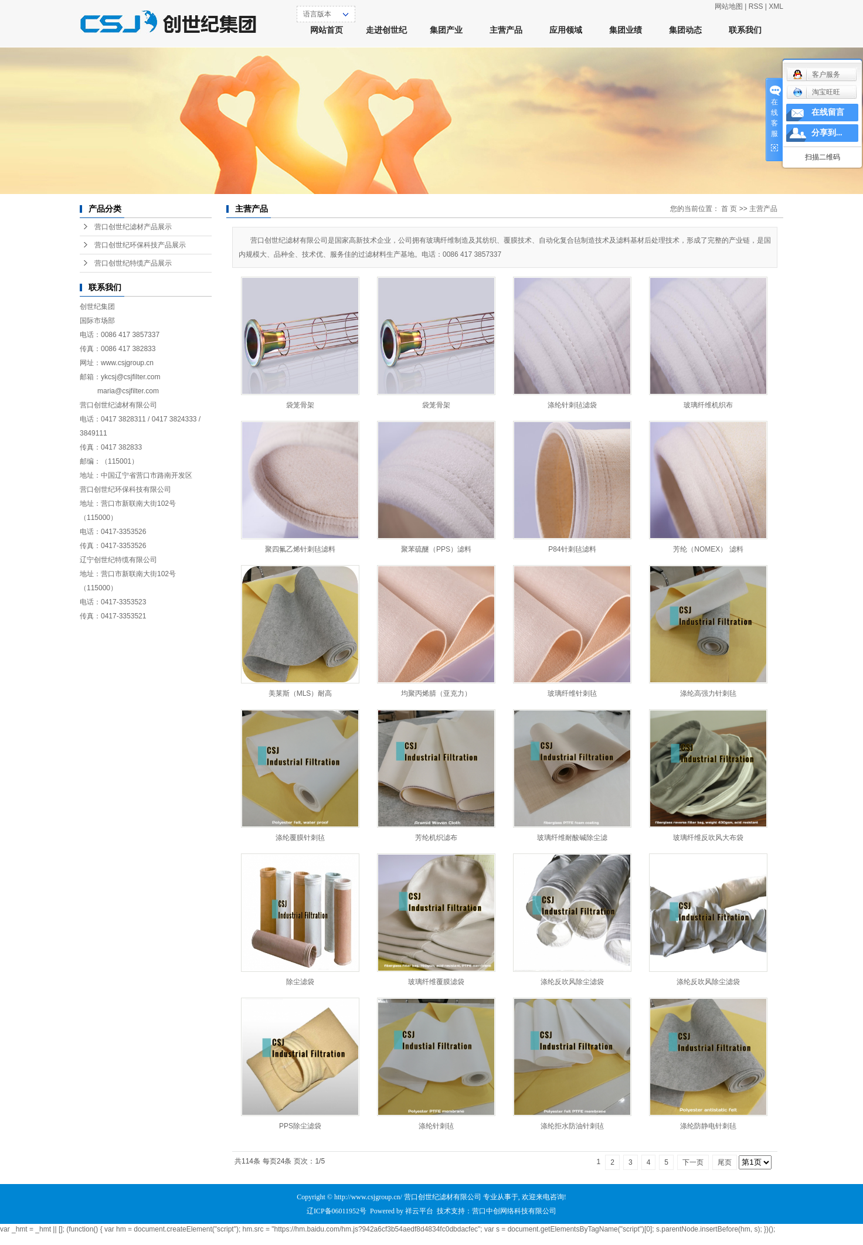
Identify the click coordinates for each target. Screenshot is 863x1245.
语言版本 (317, 14)
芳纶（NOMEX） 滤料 (708, 549)
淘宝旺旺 (816, 92)
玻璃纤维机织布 (708, 405)
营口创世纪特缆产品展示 (133, 263)
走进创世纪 (386, 30)
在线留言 (827, 112)
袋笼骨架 (300, 405)
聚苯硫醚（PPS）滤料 (436, 549)
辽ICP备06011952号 (336, 1211)
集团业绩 (625, 30)
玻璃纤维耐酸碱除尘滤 (572, 838)
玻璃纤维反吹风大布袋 (708, 838)
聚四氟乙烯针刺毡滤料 (300, 549)
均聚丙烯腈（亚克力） (436, 693)
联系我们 (745, 30)
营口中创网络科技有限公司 (514, 1211)
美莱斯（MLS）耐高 (300, 693)
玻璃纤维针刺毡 (572, 693)
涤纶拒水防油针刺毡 (572, 1126)
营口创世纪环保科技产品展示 (140, 245)
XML (776, 6)
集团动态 (685, 30)
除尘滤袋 (300, 982)
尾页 (725, 1162)
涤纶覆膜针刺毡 (300, 838)
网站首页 (326, 30)
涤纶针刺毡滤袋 (572, 405)
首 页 (729, 209)
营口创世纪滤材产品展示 (133, 227)
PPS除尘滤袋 (300, 1126)
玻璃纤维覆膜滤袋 (436, 982)
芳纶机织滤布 (436, 838)
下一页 (693, 1162)
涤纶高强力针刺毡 (708, 693)
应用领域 (565, 30)
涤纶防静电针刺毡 (708, 1126)
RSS (756, 6)
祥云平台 (419, 1211)
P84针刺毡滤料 (572, 549)
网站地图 (729, 6)
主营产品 (506, 30)
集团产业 (446, 30)
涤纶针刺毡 (436, 1126)
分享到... (826, 132)
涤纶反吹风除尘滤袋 (572, 982)
